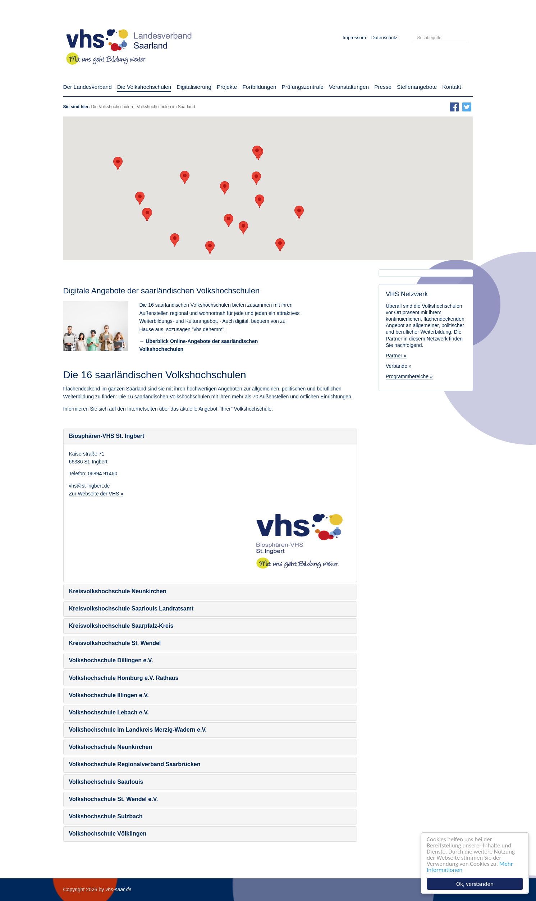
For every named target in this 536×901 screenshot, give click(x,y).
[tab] (210, 436)
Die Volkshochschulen (112, 106)
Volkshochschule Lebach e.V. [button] (109, 712)
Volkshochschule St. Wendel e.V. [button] (113, 799)
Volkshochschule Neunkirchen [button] (110, 747)
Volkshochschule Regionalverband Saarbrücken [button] (135, 764)
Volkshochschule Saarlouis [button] (106, 782)
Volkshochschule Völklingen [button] (108, 834)
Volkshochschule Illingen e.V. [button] (109, 695)
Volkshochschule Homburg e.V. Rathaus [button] (124, 678)
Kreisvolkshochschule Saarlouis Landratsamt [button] (131, 608)
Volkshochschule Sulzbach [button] (106, 816)
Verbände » (399, 366)
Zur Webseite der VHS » (96, 494)
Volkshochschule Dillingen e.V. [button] (111, 660)
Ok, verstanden (475, 884)
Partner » (396, 355)
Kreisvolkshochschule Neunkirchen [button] (117, 591)
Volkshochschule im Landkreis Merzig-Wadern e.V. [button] (138, 730)
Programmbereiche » (409, 376)
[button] (243, 227)
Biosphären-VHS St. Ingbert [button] (107, 436)
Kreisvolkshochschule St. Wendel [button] (115, 643)
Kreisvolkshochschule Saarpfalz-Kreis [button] (121, 626)
